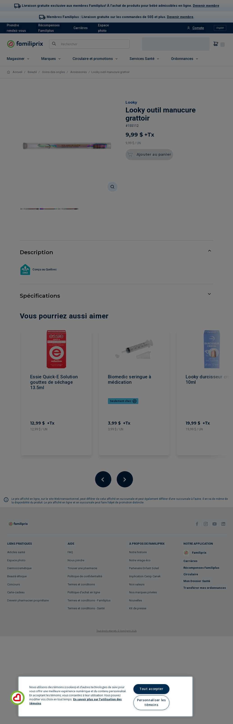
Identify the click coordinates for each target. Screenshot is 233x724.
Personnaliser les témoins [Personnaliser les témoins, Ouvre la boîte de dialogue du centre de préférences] (151, 702)
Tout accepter (151, 689)
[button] (17, 698)
